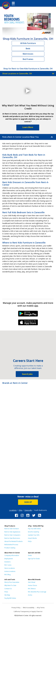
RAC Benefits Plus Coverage (37, 592)
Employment (8, 559)
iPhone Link (28, 323)
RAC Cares (7, 565)
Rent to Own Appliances (12, 532)
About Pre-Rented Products (13, 541)
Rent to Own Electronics (12, 538)
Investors (7, 562)
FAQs (30, 541)
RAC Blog (7, 575)
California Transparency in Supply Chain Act (28, 611)
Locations (13, 510)
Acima (30, 595)
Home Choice (32, 585)
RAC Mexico (32, 589)
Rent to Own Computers (12, 535)
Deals (30, 555)
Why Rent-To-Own (10, 585)
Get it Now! (31, 582)
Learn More (27, 127)
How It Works (32, 538)
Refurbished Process (11, 545)
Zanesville (28, 510)
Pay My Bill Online (10, 598)
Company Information (11, 555)
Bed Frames (28, 59)
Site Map (7, 595)
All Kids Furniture (28, 43)
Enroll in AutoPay (33, 532)
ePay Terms (40, 608)
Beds (28, 48)
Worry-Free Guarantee (11, 582)
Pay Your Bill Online (34, 529)
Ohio (20, 510)
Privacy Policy (16, 608)
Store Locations (9, 568)
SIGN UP (28, 502)
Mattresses (28, 54)
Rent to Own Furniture (11, 529)
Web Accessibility (28, 608)
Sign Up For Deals (34, 559)
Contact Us (8, 589)
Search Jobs (27, 374)
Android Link (28, 314)
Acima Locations (9, 571)
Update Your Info (33, 535)
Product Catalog (9, 548)
